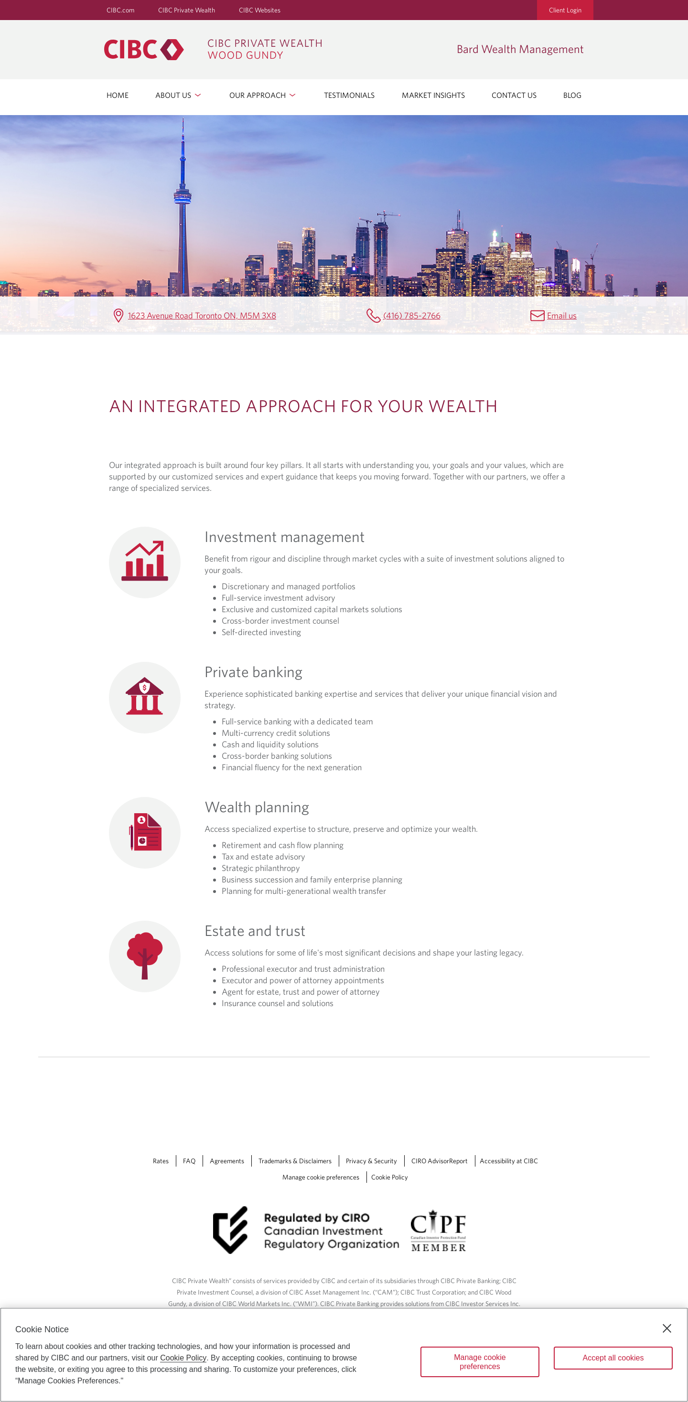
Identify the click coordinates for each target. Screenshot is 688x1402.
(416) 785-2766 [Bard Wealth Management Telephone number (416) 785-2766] (412, 315)
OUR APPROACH (263, 95)
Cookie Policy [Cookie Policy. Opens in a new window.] (183, 1358)
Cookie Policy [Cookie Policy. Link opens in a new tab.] (389, 1177)
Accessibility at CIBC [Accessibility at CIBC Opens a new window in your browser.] (509, 1161)
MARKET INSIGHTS (433, 95)
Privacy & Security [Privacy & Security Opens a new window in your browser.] (371, 1161)
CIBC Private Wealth (186, 10)
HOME (118, 95)
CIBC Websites (259, 10)
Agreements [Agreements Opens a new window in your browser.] (227, 1161)
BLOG (572, 95)
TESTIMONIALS (349, 95)
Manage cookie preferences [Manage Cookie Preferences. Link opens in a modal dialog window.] (320, 1177)
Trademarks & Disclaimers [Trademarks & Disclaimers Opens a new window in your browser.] (295, 1161)
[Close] (667, 1328)
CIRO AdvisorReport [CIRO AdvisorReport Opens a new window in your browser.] (439, 1161)
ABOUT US (179, 95)
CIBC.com (120, 10)
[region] (344, 1354)
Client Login (565, 10)
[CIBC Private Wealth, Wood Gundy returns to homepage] (275, 49)
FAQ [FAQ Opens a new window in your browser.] (189, 1161)
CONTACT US (514, 95)
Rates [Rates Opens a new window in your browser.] (161, 1161)
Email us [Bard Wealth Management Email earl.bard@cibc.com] (562, 315)
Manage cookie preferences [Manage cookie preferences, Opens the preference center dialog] (480, 1361)
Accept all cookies (613, 1358)
